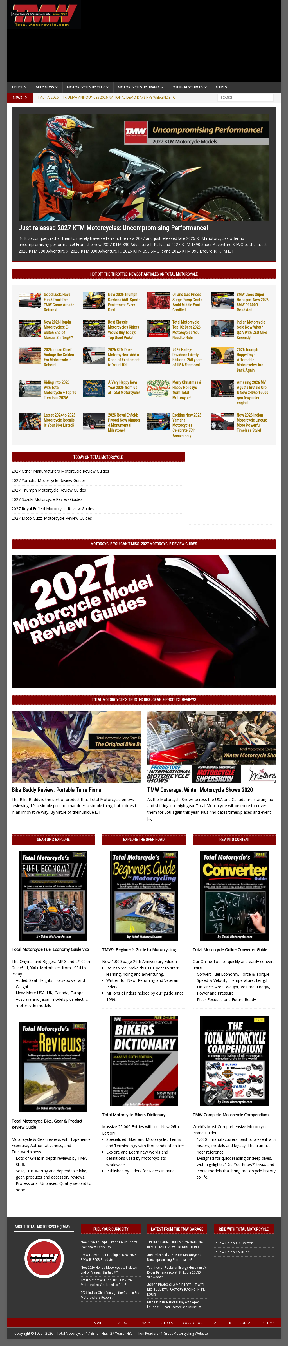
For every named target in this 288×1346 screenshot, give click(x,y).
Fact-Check (222, 1323)
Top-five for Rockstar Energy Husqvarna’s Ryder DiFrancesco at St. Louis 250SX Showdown (177, 1272)
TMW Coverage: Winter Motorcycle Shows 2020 (200, 790)
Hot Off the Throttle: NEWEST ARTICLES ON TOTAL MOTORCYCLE (144, 274)
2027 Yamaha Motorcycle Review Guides (49, 480)
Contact (247, 1323)
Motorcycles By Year (86, 87)
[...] (230, 251)
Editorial (166, 1323)
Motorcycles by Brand (138, 87)
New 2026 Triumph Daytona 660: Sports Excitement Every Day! (109, 1244)
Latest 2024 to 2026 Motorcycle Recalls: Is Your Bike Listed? (59, 420)
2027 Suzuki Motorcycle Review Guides (47, 499)
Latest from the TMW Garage (177, 1229)
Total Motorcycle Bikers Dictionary (133, 1114)
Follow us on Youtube (232, 1251)
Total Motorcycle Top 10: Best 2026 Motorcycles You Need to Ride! (106, 1282)
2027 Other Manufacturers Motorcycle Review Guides (60, 471)
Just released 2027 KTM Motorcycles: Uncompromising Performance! (113, 228)
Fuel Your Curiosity (110, 1229)
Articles (19, 87)
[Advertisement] (181, 42)
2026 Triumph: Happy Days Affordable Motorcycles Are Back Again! (250, 360)
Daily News (44, 87)
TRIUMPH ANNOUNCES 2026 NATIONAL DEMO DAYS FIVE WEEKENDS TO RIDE (175, 1244)
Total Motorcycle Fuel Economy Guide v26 (50, 949)
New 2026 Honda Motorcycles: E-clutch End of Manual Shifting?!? (109, 1269)
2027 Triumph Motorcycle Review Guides (49, 490)
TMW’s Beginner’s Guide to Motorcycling (139, 949)
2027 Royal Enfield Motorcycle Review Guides (53, 508)
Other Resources (187, 87)
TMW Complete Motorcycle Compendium (231, 1114)
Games (221, 87)
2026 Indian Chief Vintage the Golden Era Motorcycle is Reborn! (110, 1294)
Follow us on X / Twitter (233, 1242)
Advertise (102, 1323)
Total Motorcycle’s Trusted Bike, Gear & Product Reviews (144, 700)
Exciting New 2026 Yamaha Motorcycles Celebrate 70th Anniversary (186, 425)
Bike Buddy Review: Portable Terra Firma (56, 790)
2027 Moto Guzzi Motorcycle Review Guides (52, 518)
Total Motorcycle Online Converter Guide (230, 949)
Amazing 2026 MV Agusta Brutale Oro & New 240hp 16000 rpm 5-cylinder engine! (252, 392)
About (123, 1323)
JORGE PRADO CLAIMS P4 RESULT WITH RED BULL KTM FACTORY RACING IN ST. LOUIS (176, 1289)
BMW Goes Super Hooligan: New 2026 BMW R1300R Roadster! (108, 1257)
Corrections (193, 1323)
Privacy (144, 1323)
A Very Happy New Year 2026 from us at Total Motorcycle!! (124, 387)
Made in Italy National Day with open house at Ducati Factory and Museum (174, 1304)
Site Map (269, 1323)
